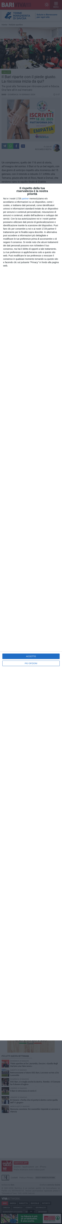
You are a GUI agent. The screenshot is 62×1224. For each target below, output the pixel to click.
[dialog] (31, 612)
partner (25, 198)
